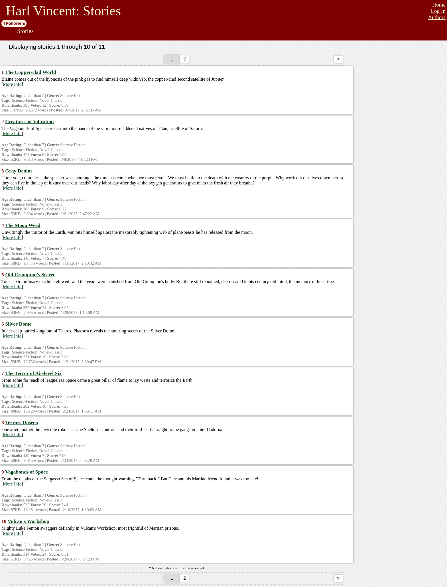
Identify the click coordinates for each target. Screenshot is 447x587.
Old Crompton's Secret (29, 276)
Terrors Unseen (21, 423)
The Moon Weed (22, 226)
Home (439, 5)
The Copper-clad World (30, 73)
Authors (437, 17)
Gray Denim (18, 172)
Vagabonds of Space (26, 473)
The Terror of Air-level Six (33, 374)
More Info (12, 85)
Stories (25, 31)
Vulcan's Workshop (28, 522)
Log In (438, 11)
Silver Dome (18, 325)
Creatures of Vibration (29, 122)
